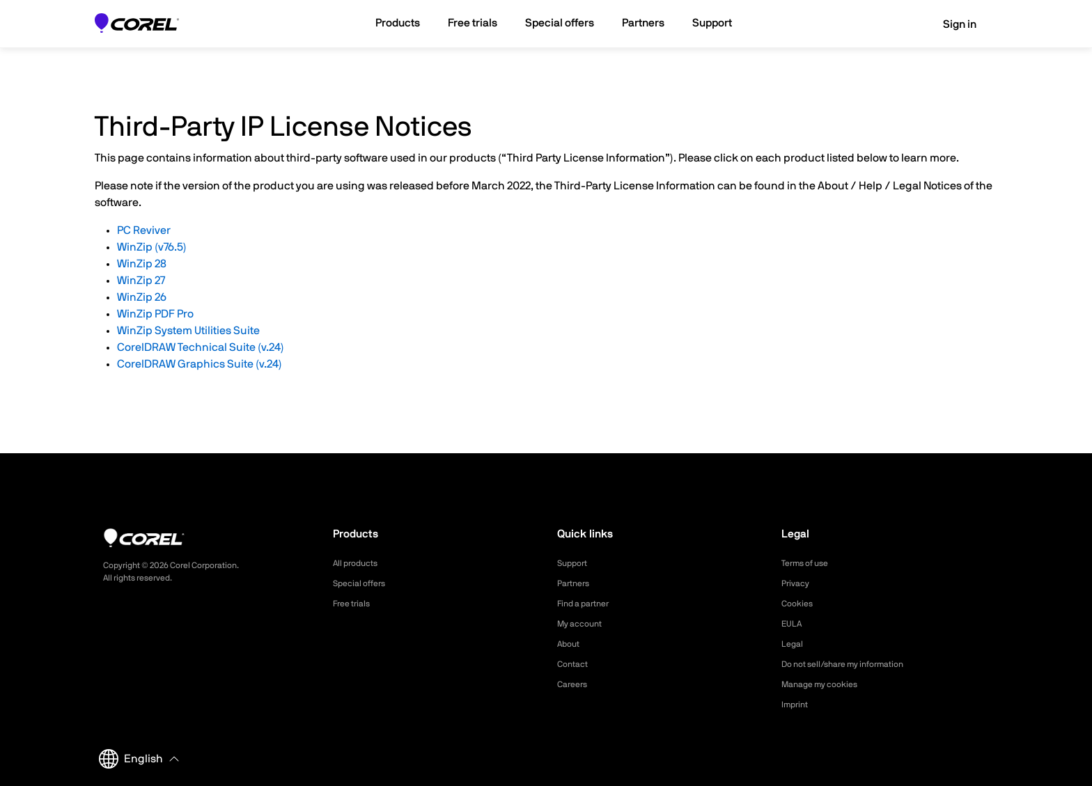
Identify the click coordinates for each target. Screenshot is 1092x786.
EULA (793, 624)
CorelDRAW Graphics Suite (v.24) (199, 364)
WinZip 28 (141, 263)
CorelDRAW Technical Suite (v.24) (200, 347)
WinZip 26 (141, 297)
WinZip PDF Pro (155, 314)
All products (359, 563)
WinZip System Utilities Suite (188, 330)
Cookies (799, 603)
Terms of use (809, 563)
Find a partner (587, 603)
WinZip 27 (141, 280)
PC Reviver (144, 230)
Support (574, 563)
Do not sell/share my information (853, 664)
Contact (575, 664)
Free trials (355, 603)
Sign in (949, 24)
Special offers (363, 583)
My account (583, 624)
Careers (574, 684)
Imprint (796, 704)
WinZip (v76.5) (152, 247)
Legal (793, 644)
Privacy (797, 583)
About (570, 644)
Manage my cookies (825, 684)
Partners (576, 583)
